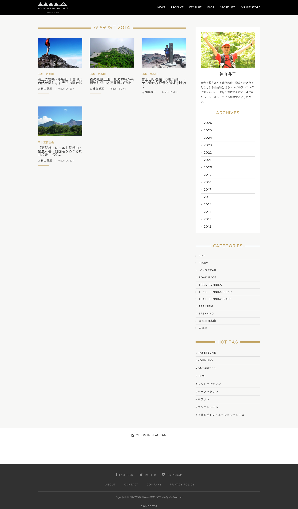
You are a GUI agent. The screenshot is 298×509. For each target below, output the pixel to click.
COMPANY (154, 484)
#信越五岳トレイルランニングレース (220, 415)
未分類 (203, 328)
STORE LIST (227, 7)
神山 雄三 (46, 88)
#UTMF (201, 376)
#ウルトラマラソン (208, 383)
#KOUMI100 (204, 360)
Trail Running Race (215, 299)
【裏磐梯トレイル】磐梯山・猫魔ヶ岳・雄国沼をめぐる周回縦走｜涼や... (60, 151)
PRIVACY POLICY (182, 484)
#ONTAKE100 (206, 368)
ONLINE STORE (250, 7)
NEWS (161, 7)
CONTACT (131, 484)
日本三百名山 (46, 74)
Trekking (206, 313)
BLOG (210, 7)
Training (206, 306)
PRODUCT (177, 7)
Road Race (207, 277)
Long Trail (208, 270)
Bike (202, 256)
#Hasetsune (206, 352)
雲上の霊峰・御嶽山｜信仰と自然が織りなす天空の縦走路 (60, 81)
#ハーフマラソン (207, 391)
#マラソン (202, 399)
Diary (203, 263)
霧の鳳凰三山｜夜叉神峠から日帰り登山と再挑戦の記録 (112, 81)
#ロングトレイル (207, 407)
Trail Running (210, 285)
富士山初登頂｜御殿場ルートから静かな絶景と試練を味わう (164, 82)
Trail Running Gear (215, 292)
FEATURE (195, 7)
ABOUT (110, 484)
